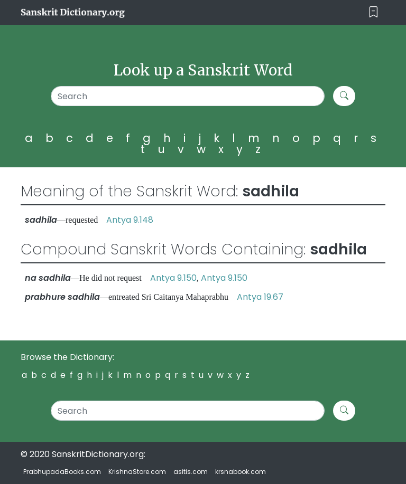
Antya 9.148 (129, 220)
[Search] (188, 96)
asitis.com (190, 471)
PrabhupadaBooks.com (62, 471)
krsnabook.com (240, 471)
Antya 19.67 (260, 297)
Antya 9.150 (173, 278)
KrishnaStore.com (137, 471)
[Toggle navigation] (373, 12)
